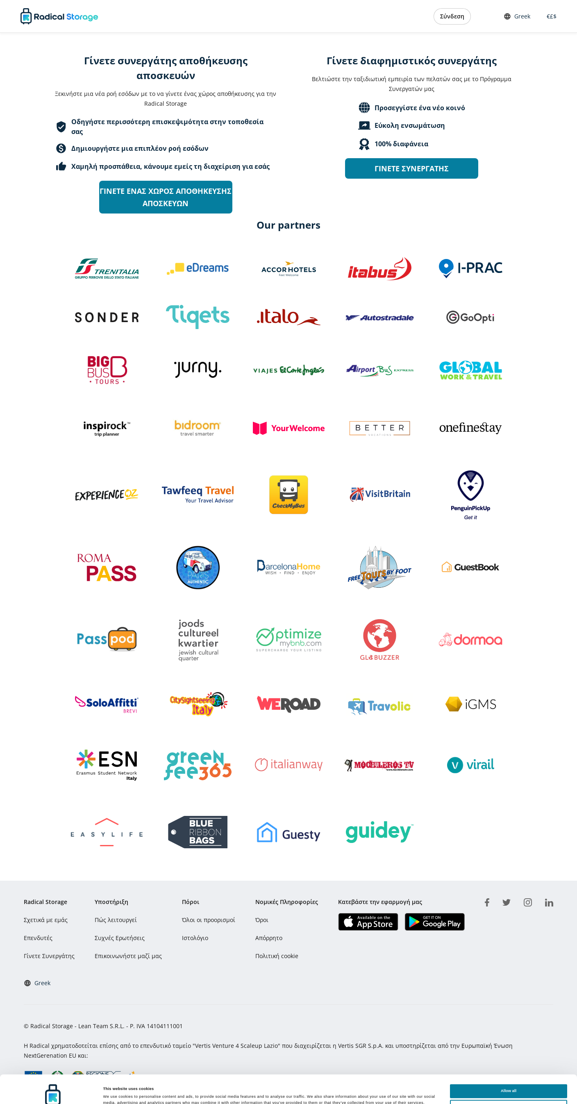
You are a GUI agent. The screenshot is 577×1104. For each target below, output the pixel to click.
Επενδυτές (38, 938)
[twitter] (506, 901)
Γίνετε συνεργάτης (412, 168)
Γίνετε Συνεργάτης (49, 956)
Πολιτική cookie (276, 956)
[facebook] (487, 901)
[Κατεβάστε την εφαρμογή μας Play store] (434, 922)
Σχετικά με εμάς (46, 920)
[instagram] (528, 901)
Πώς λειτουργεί (116, 920)
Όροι (261, 920)
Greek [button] (517, 16)
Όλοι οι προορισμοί (208, 920)
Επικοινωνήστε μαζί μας (128, 956)
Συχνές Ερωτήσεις (120, 938)
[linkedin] (549, 901)
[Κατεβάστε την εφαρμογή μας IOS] (368, 922)
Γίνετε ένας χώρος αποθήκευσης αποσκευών (166, 197)
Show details (115, 1088)
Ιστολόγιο (195, 938)
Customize (508, 1078)
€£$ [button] (550, 16)
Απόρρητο (268, 938)
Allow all (508, 1063)
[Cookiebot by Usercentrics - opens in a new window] (53, 1090)
